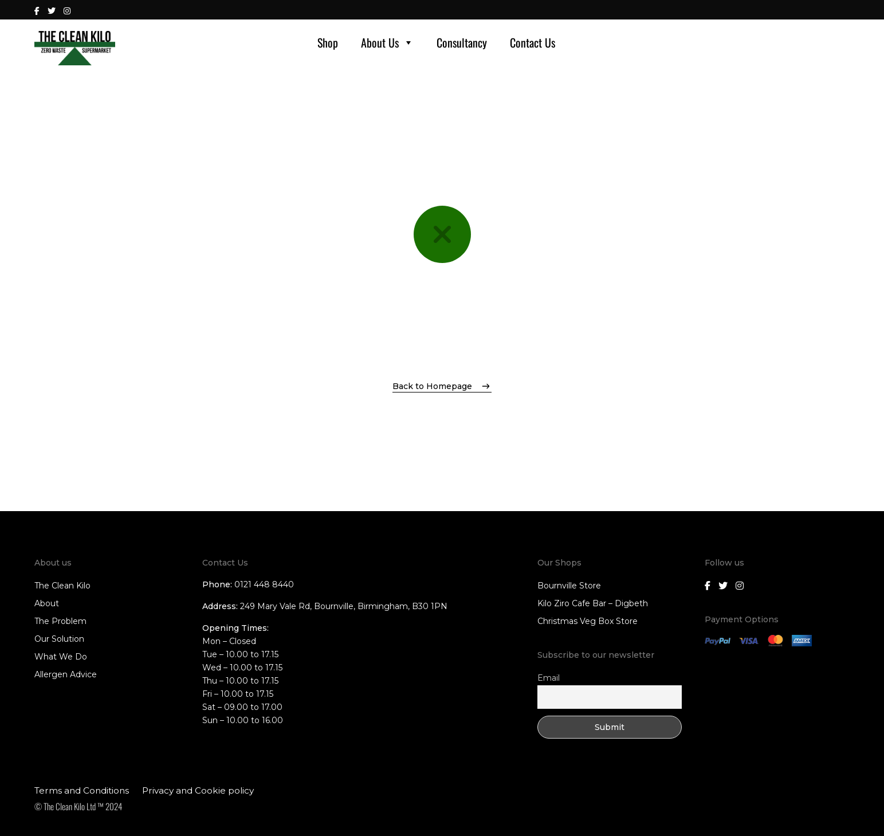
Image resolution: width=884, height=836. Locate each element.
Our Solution (59, 639)
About (46, 603)
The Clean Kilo (62, 585)
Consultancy (462, 42)
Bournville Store (569, 585)
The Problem (60, 621)
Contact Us (532, 42)
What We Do (60, 656)
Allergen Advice (65, 674)
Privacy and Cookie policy (198, 790)
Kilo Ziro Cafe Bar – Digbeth (592, 603)
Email (548, 678)
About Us (387, 42)
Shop (327, 42)
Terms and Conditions (81, 790)
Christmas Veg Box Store (587, 621)
